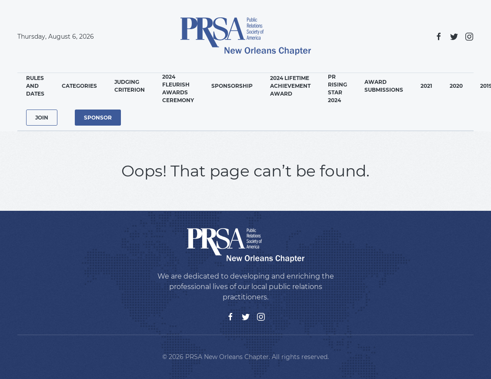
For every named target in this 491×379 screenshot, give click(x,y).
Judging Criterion (129, 86)
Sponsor (98, 117)
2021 (426, 86)
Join (41, 117)
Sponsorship (232, 86)
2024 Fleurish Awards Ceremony (178, 88)
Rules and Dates (35, 86)
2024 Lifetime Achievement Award (290, 86)
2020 (456, 86)
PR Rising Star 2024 (337, 88)
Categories (79, 86)
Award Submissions (383, 86)
